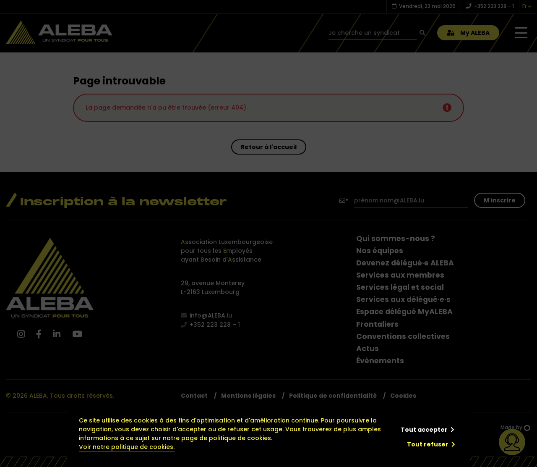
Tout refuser (427, 444)
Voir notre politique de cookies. (127, 447)
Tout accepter (424, 429)
